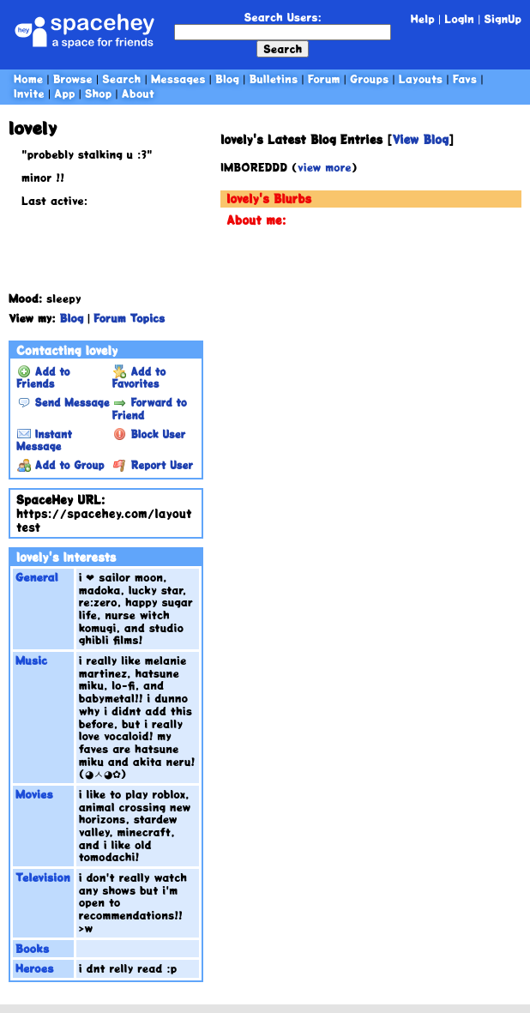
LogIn (459, 18)
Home (28, 78)
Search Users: (283, 16)
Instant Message (44, 440)
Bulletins (273, 78)
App (64, 93)
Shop (98, 93)
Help (423, 18)
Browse (73, 78)
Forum (324, 78)
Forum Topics (129, 318)
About (138, 93)
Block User (149, 434)
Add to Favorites (139, 377)
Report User (153, 465)
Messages (178, 78)
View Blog (420, 139)
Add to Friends (43, 377)
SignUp (502, 18)
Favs (465, 78)
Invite (29, 93)
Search (282, 48)
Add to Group (60, 465)
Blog (227, 78)
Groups (369, 78)
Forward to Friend (149, 408)
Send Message (63, 402)
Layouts (421, 78)
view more (325, 167)
